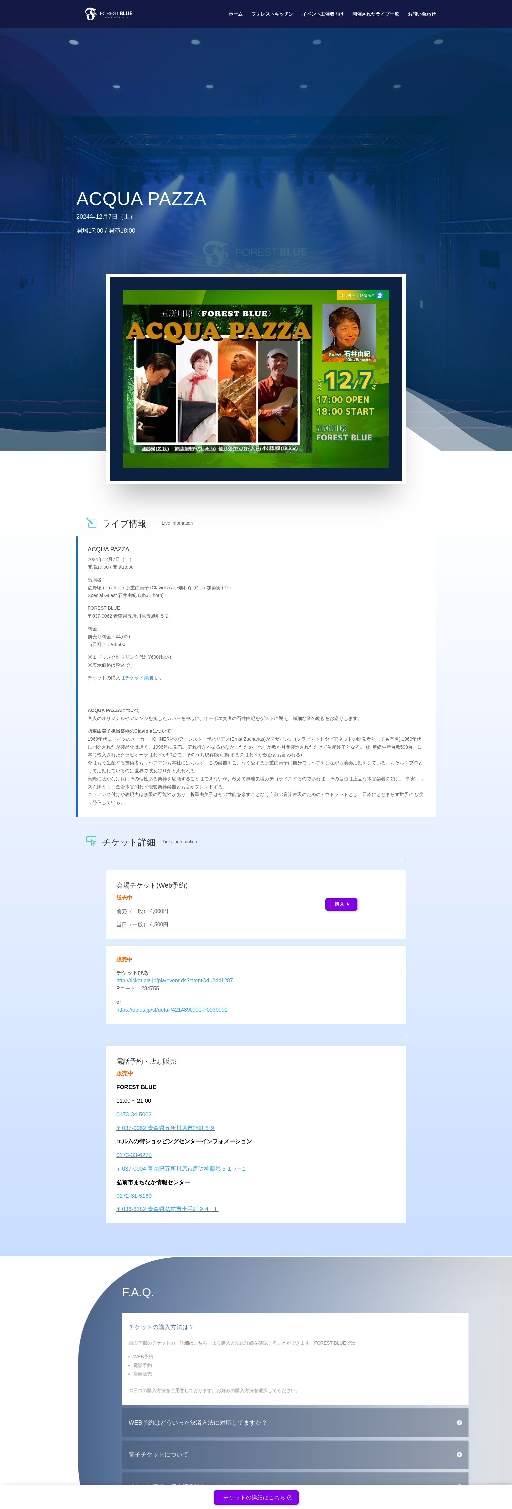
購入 (339, 904)
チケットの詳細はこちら (254, 1499)
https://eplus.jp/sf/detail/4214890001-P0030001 (171, 1010)
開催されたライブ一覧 (375, 14)
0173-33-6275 (134, 1155)
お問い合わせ (422, 14)
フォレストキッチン (272, 14)
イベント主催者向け (323, 14)
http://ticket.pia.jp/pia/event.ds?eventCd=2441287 (174, 980)
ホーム (236, 14)
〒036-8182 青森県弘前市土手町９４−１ (167, 1209)
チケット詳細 (139, 677)
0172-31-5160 (134, 1196)
